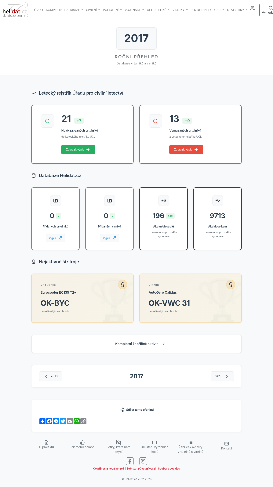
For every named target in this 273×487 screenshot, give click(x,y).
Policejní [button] (111, 10)
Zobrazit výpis (78, 149)
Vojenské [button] (133, 10)
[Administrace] (254, 10)
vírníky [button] (178, 10)
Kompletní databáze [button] (63, 10)
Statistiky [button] (236, 10)
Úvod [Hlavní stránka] (38, 10)
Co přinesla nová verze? (108, 469)
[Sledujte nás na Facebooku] (130, 462)
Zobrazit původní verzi (141, 469)
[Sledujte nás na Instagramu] (143, 462)
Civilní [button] (92, 10)
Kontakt (226, 447)
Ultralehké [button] (157, 10)
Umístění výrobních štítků (154, 448)
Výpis (55, 238)
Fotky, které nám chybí (118, 448)
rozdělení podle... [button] (206, 10)
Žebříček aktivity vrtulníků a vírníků (190, 448)
